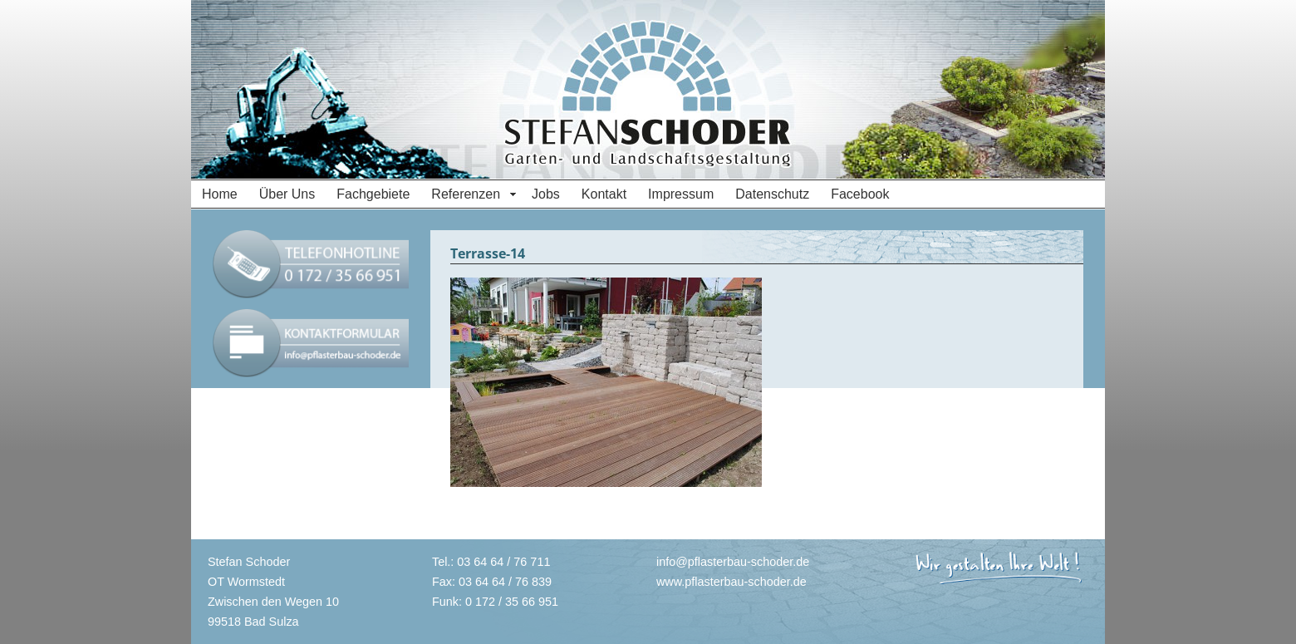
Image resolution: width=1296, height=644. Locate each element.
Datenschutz (772, 194)
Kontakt (604, 194)
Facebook (860, 194)
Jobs (546, 194)
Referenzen (465, 194)
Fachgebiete (373, 194)
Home (220, 194)
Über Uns (287, 194)
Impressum (681, 194)
